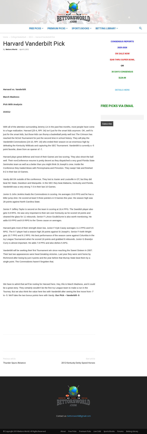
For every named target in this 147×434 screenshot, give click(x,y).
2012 (31, 37)
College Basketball (18, 37)
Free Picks (36, 28)
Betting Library (107, 28)
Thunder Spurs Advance (14, 363)
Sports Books (81, 28)
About (63, 431)
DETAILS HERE (122, 90)
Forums (120, 431)
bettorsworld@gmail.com (79, 416)
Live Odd (97, 431)
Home (5, 37)
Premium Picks (58, 28)
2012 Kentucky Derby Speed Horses (78, 363)
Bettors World (11, 49)
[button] (140, 28)
